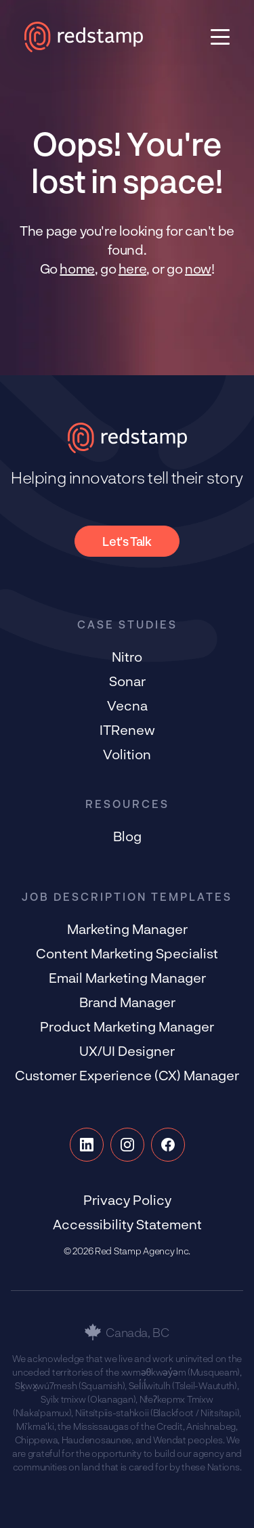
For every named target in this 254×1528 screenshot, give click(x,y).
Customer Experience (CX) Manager (127, 1075)
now (198, 268)
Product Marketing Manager (127, 1026)
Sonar (127, 681)
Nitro (127, 656)
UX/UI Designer (127, 1050)
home (77, 268)
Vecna (127, 705)
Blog (127, 836)
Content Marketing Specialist (127, 953)
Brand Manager (127, 1002)
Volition (127, 754)
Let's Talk (126, 541)
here (132, 268)
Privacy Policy (127, 1199)
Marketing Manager (127, 928)
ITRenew (127, 729)
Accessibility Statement (127, 1224)
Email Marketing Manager (127, 977)
